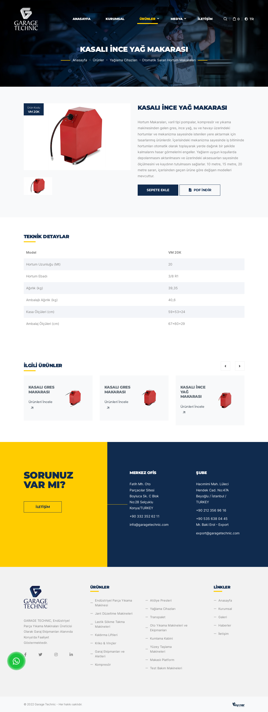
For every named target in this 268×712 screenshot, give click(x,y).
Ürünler (147, 19)
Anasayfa (81, 19)
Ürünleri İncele (40, 405)
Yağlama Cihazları (123, 60)
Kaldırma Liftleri (106, 635)
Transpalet (157, 617)
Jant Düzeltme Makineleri (113, 613)
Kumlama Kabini (161, 638)
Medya (177, 19)
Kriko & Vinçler (105, 643)
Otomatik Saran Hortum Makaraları (169, 60)
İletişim (205, 19)
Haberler (224, 625)
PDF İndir (199, 190)
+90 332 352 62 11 (145, 516)
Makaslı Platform (162, 660)
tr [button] (249, 19)
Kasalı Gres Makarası (41, 389)
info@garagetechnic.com (149, 524)
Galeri (222, 617)
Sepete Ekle (158, 190)
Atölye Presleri (161, 600)
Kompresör (103, 664)
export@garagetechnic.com (218, 533)
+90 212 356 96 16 (211, 510)
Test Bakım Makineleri (166, 668)
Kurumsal (115, 19)
